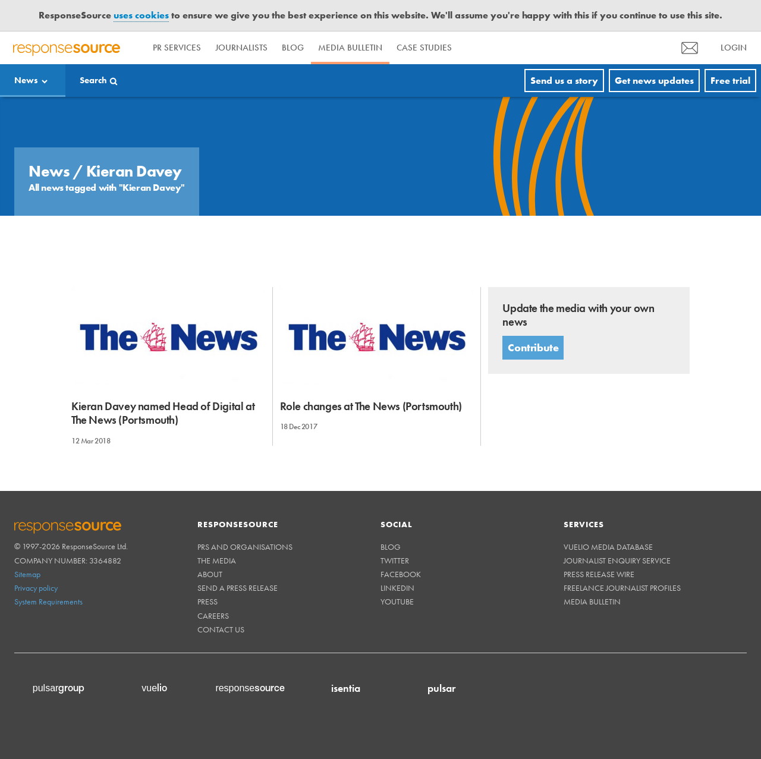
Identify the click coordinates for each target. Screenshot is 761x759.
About (209, 574)
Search (93, 80)
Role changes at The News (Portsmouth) (371, 406)
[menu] (689, 48)
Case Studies (424, 47)
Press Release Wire (599, 574)
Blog (293, 47)
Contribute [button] (533, 347)
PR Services (177, 47)
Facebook (400, 574)
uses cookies (141, 15)
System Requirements (48, 601)
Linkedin (397, 587)
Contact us (220, 629)
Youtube (397, 601)
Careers (213, 615)
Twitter (394, 560)
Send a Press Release (237, 587)
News (26, 80)
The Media (216, 560)
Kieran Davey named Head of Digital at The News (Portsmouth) (162, 413)
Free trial (730, 80)
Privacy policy (36, 587)
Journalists (241, 47)
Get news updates (654, 80)
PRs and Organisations (245, 546)
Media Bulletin (350, 47)
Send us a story (564, 80)
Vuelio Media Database (608, 546)
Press (207, 601)
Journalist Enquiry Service (617, 560)
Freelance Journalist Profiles (622, 587)
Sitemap (27, 574)
